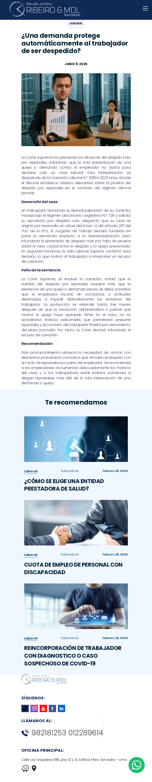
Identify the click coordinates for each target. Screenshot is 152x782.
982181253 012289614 (62, 733)
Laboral (30, 474)
